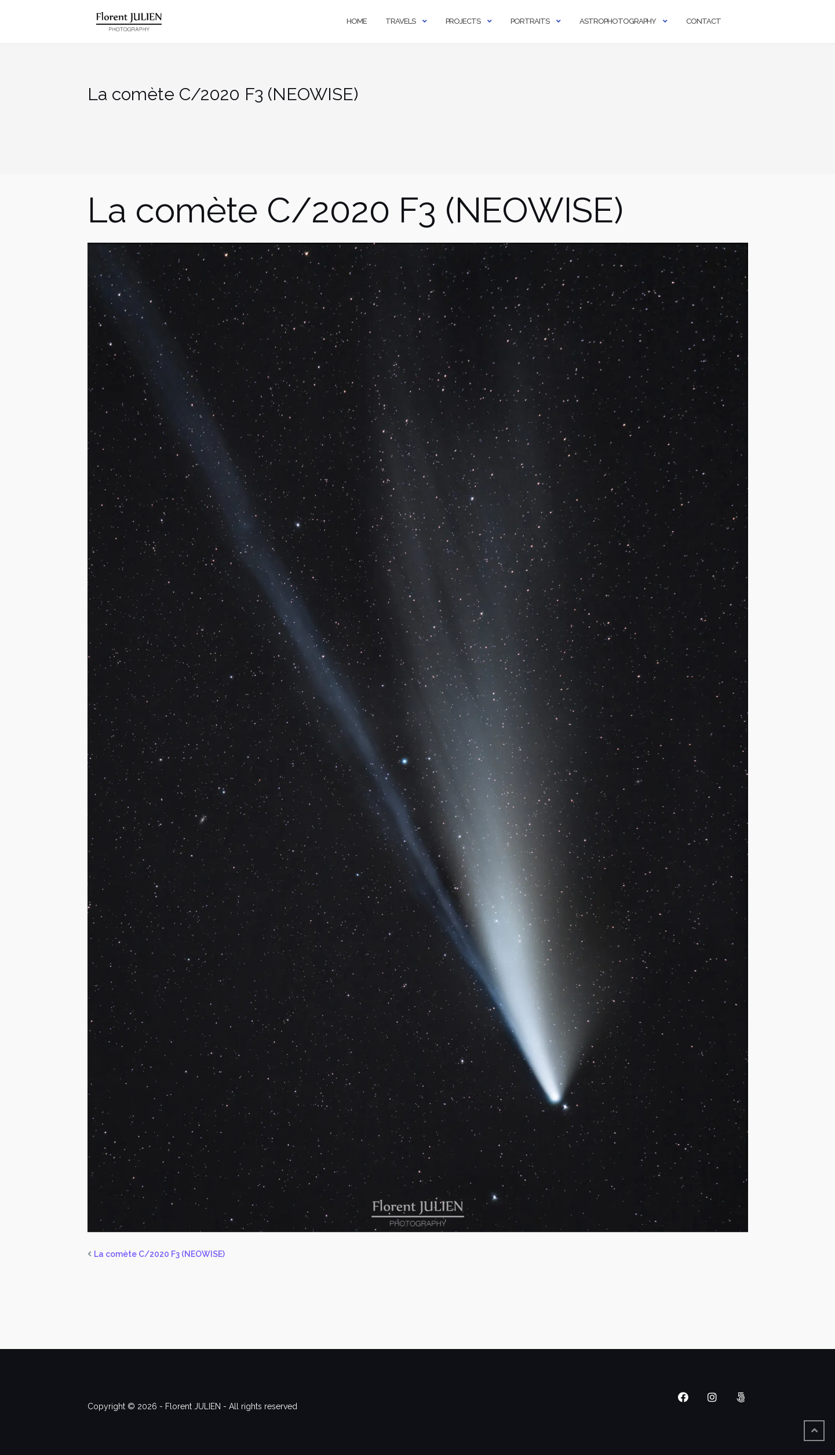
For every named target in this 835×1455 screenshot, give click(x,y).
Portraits (530, 21)
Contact (703, 21)
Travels (400, 21)
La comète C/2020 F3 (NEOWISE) (159, 1254)
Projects (463, 21)
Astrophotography (617, 21)
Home (357, 21)
